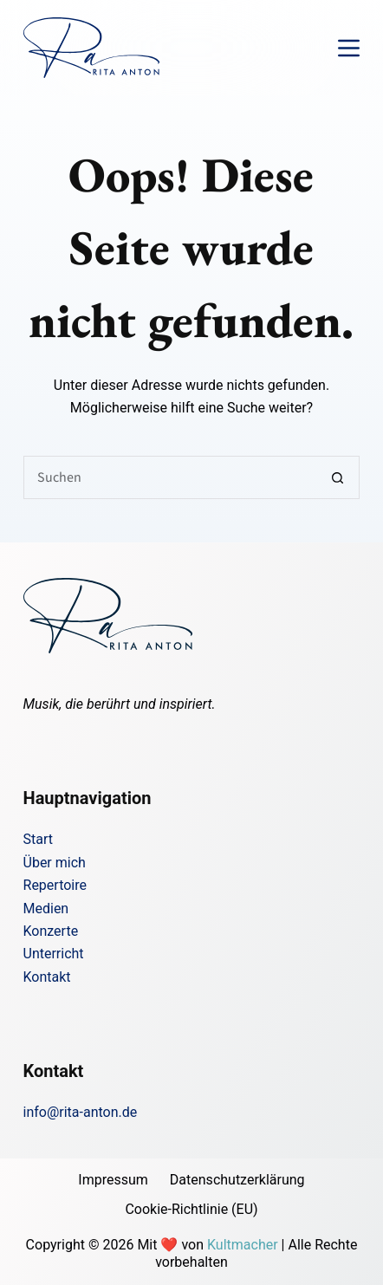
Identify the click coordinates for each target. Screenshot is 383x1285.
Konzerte (51, 931)
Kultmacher (242, 1244)
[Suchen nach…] (170, 477)
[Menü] (349, 48)
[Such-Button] (338, 477)
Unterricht (53, 953)
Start (38, 839)
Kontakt (47, 977)
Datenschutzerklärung (237, 1179)
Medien (46, 908)
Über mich (54, 862)
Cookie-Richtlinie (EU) (191, 1209)
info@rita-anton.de (80, 1112)
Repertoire (55, 885)
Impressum (113, 1179)
